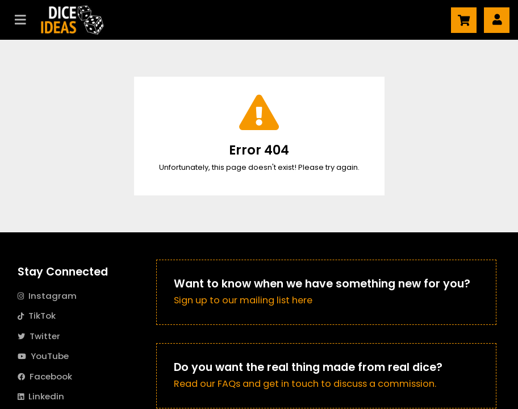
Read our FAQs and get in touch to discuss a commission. (305, 383)
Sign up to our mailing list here (243, 300)
